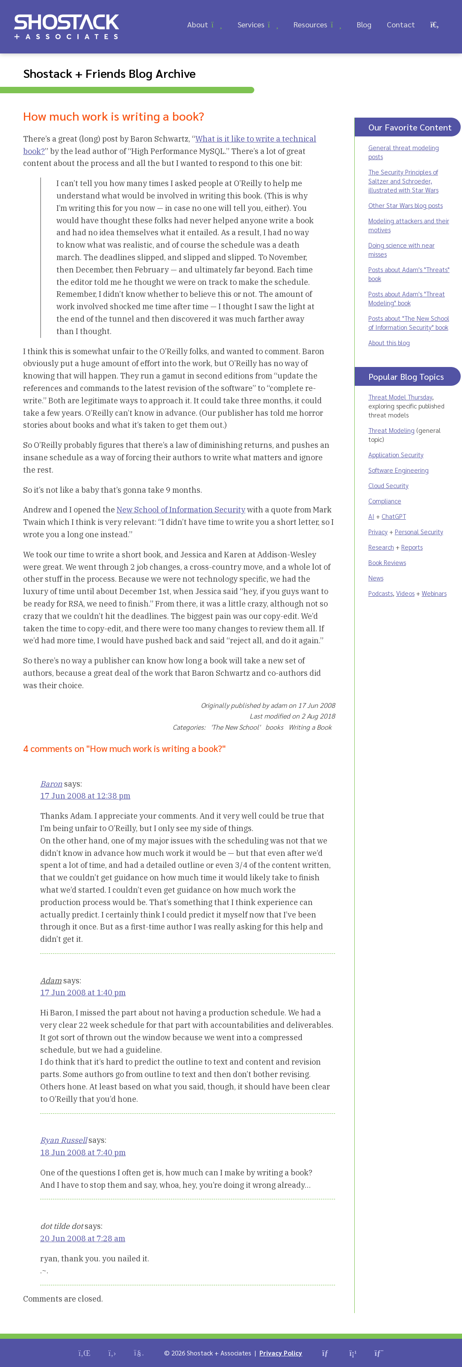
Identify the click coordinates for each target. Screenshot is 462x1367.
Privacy (378, 531)
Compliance (384, 501)
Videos (405, 593)
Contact (401, 24)
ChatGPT (394, 516)
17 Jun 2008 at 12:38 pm (85, 796)
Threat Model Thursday (400, 397)
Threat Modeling (391, 430)
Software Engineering (398, 470)
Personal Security (419, 531)
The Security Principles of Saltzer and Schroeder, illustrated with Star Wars (403, 181)
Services (251, 24)
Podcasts (380, 593)
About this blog (389, 342)
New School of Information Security (181, 510)
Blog (364, 24)
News (375, 578)
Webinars (434, 593)
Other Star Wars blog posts (405, 205)
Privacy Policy (280, 1353)
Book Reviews (387, 562)
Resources (310, 24)
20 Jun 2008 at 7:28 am (82, 1238)
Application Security (396, 454)
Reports (412, 547)
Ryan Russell (63, 1140)
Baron (51, 784)
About (197, 24)
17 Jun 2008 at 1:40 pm (83, 992)
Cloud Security (388, 485)
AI (371, 516)
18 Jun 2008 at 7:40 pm (83, 1152)
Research (381, 547)
